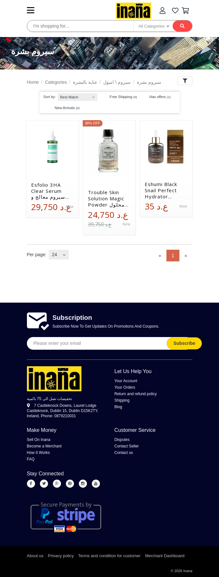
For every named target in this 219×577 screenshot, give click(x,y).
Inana (187, 571)
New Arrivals (64, 108)
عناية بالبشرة (85, 82)
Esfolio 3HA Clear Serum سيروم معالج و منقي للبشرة (48, 191)
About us (35, 555)
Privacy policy (61, 555)
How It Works (38, 452)
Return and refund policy (136, 394)
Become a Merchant (44, 446)
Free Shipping (120, 97)
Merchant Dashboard (164, 555)
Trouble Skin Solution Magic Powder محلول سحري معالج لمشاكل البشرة (106, 198)
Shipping (122, 400)
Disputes (122, 439)
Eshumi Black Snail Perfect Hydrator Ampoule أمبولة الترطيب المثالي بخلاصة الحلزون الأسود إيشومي (164, 190)
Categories (56, 82)
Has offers (157, 97)
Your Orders (125, 387)
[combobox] (77, 95)
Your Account (126, 381)
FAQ (31, 459)
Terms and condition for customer (109, 555)
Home (33, 82)
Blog (118, 407)
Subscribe (185, 343)
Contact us (124, 452)
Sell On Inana (39, 439)
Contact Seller (127, 446)
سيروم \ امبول (117, 82)
